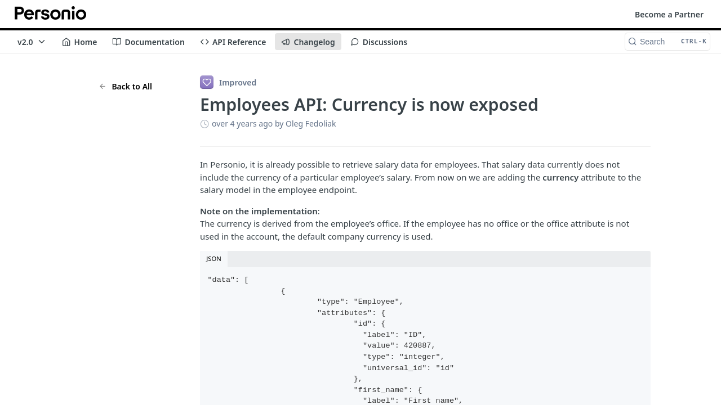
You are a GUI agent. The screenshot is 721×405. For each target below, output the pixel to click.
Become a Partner (669, 14)
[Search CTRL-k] (667, 41)
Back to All (125, 86)
